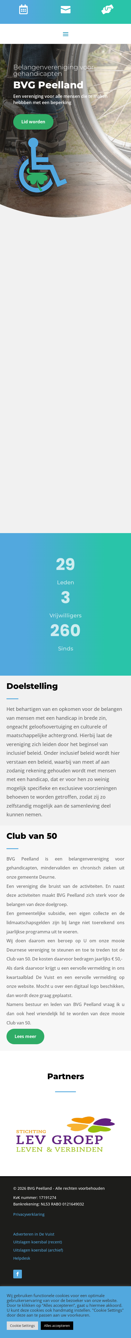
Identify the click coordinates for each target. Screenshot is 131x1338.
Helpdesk (21, 1258)
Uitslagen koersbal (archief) (38, 1250)
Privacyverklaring (29, 1214)
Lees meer (25, 1036)
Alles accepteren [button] (57, 1325)
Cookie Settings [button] (22, 1325)
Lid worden (33, 122)
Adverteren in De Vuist (33, 1234)
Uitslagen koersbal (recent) (37, 1241)
